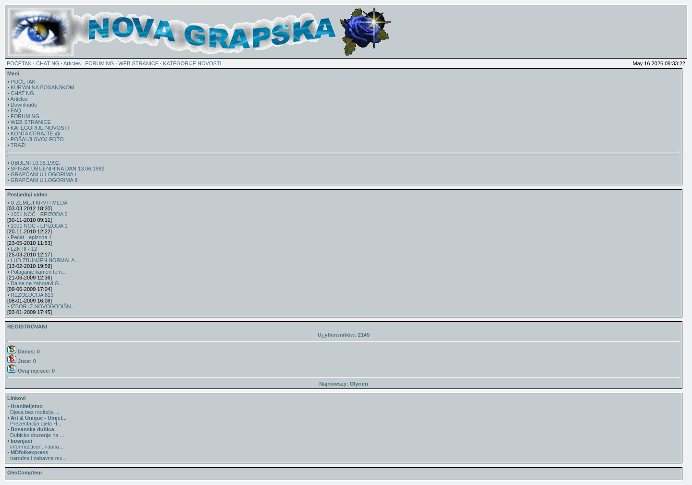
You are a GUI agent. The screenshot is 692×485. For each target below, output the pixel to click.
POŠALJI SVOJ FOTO (37, 139)
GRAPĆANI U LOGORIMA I (43, 174)
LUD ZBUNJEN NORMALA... (45, 260)
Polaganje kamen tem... (38, 272)
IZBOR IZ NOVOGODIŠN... (43, 306)
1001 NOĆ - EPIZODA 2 (39, 214)
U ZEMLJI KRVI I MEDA (39, 203)
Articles (72, 63)
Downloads (24, 105)
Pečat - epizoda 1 (31, 237)
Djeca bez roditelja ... (33, 409)
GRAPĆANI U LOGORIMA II (44, 180)
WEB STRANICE (138, 63)
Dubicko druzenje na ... (35, 432)
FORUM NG (99, 63)
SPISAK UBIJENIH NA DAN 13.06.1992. (58, 168)
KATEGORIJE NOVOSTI (192, 63)
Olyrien (359, 384)
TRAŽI (18, 145)
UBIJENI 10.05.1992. (35, 163)
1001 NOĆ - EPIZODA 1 (39, 226)
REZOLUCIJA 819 (32, 295)
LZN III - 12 (24, 249)
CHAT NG (48, 63)
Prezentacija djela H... (37, 420)
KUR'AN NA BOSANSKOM (42, 87)
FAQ (16, 110)
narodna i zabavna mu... (37, 455)
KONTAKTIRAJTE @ (35, 133)
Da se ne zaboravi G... (37, 283)
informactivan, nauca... (35, 443)
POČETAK (19, 63)
